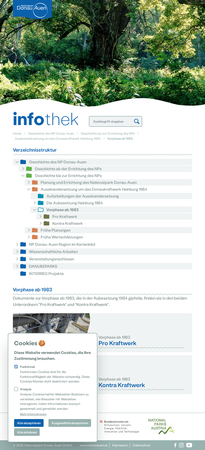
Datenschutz (141, 445)
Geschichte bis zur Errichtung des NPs (108, 133)
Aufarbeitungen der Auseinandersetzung (83, 196)
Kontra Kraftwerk (67, 223)
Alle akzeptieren (29, 423)
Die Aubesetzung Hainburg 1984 (75, 202)
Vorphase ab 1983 (62, 209)
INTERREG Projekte (46, 273)
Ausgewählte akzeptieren (69, 423)
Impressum (120, 445)
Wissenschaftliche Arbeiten (53, 251)
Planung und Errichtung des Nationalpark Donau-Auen (89, 182)
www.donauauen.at (93, 445)
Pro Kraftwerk (64, 216)
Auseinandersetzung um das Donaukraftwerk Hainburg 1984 (58, 138)
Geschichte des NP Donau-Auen (51, 133)
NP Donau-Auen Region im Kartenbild (62, 244)
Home (17, 133)
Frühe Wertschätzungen (62, 237)
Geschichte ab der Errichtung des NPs (68, 168)
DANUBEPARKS (43, 266)
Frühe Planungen (56, 230)
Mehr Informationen (33, 414)
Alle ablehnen (27, 432)
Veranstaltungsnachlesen (51, 258)
